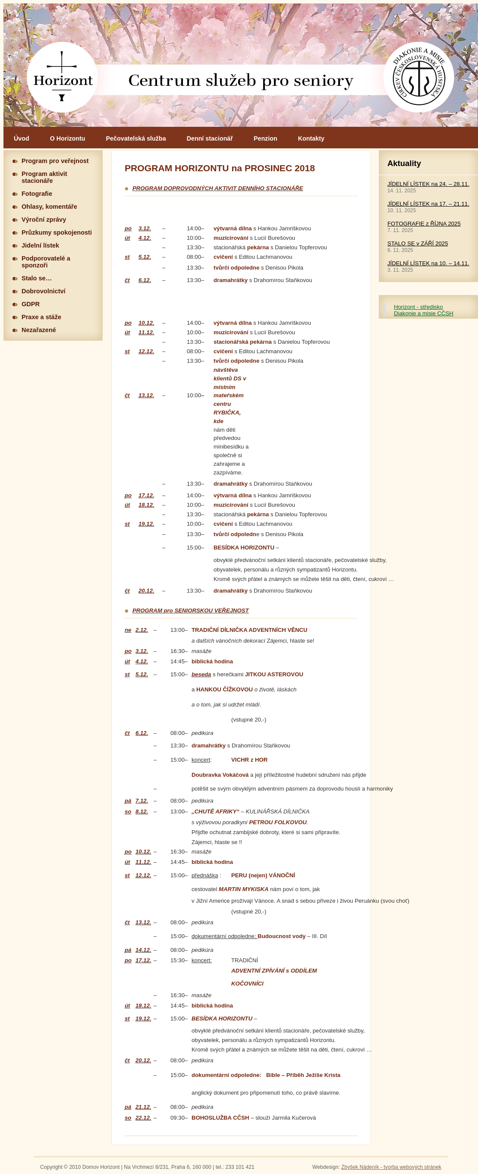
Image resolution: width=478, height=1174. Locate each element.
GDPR (31, 304)
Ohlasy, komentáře (49, 206)
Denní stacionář (210, 138)
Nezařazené (39, 329)
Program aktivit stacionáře (44, 177)
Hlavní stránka (240, 65)
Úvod (21, 138)
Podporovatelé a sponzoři (46, 262)
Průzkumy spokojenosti (57, 232)
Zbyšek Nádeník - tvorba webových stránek (391, 1167)
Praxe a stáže (41, 317)
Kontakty (311, 138)
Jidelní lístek (40, 245)
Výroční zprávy (44, 219)
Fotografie (37, 193)
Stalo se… (37, 278)
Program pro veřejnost (55, 160)
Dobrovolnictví (44, 291)
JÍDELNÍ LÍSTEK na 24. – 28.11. (428, 184)
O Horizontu (67, 138)
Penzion (265, 138)
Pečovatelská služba (136, 138)
